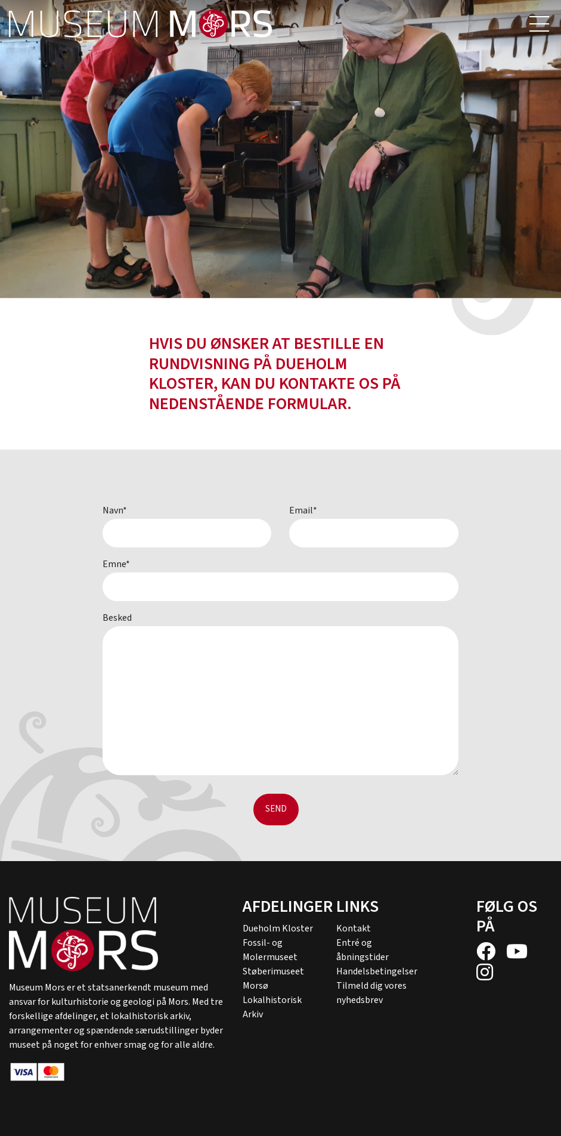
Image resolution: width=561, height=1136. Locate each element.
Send (276, 809)
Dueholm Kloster (278, 928)
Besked (117, 617)
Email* (303, 510)
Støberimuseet (273, 971)
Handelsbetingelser (376, 971)
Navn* (115, 510)
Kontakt (353, 928)
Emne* (116, 564)
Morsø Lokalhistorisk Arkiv (272, 1000)
